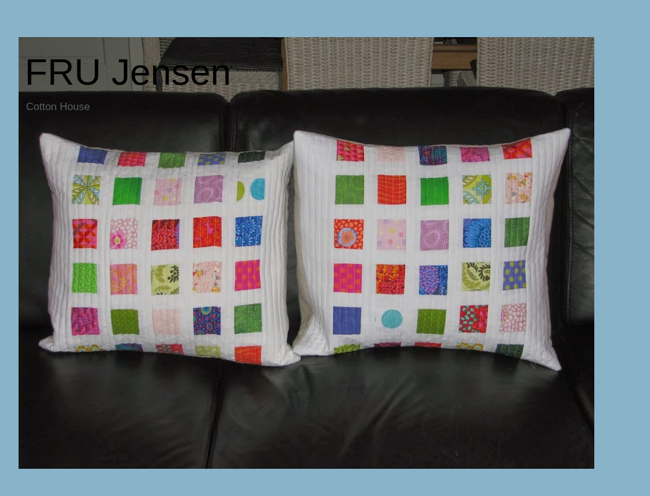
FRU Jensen (128, 72)
